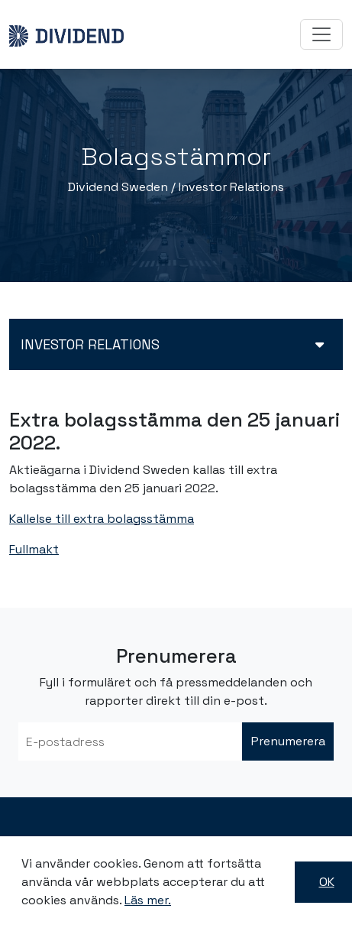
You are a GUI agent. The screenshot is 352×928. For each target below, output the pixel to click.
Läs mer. (147, 900)
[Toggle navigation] (321, 34)
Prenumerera (288, 741)
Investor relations (90, 344)
